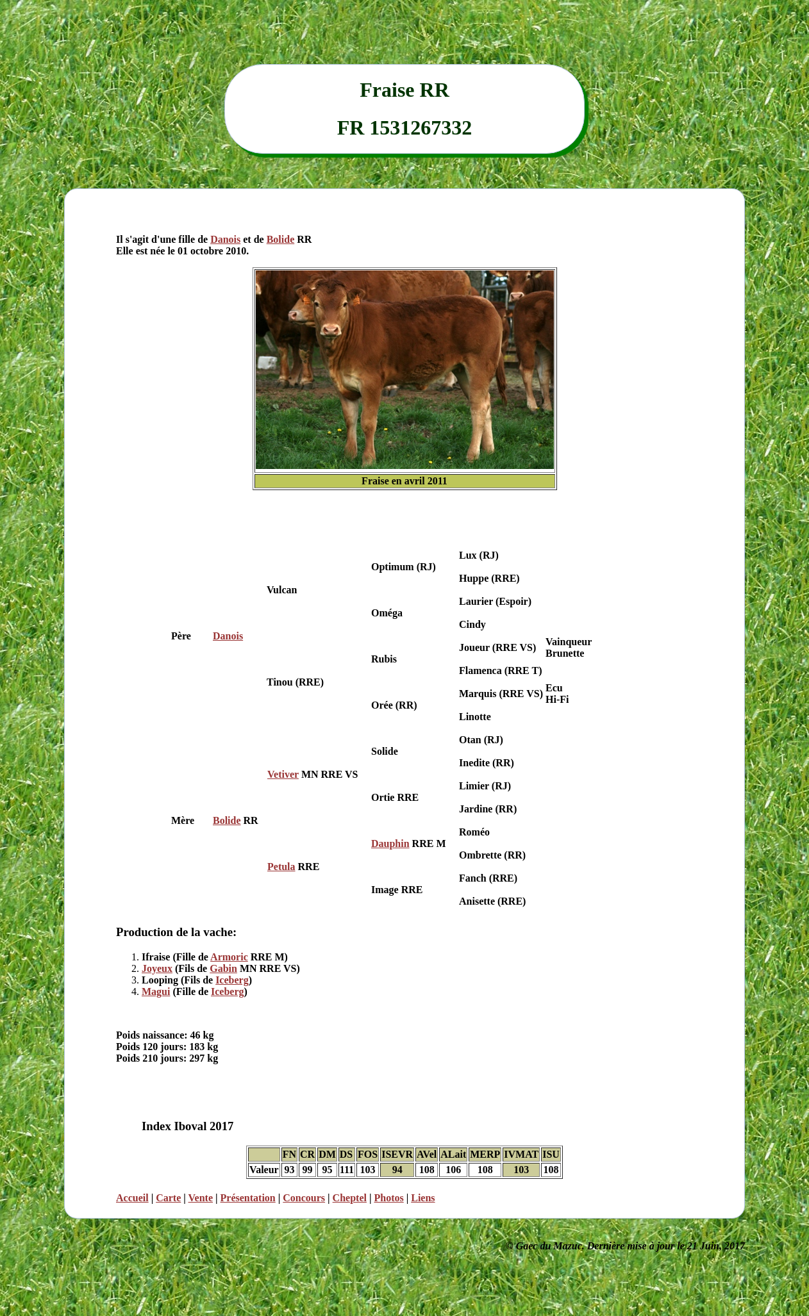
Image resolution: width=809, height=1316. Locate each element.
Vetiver (283, 774)
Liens (423, 1197)
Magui (156, 991)
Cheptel (350, 1197)
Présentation (248, 1197)
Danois (225, 239)
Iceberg (232, 980)
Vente (200, 1197)
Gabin (223, 968)
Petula (281, 866)
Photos (388, 1197)
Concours (304, 1197)
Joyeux (157, 968)
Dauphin (390, 843)
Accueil (132, 1197)
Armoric (229, 956)
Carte (168, 1197)
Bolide (281, 239)
